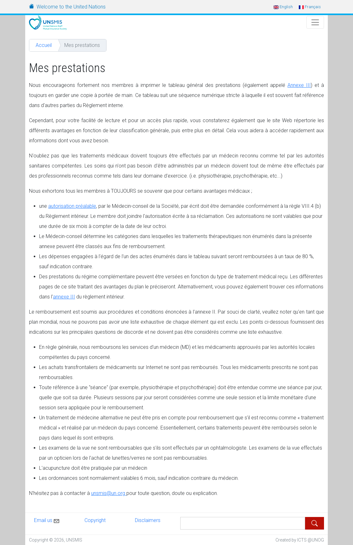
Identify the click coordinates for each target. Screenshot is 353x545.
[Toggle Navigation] (315, 22)
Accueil (44, 45)
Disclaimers (147, 520)
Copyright (95, 520)
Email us (47, 519)
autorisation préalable (72, 206)
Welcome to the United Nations (71, 7)
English (283, 6)
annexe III (64, 297)
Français (310, 6)
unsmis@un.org (108, 493)
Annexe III (299, 85)
